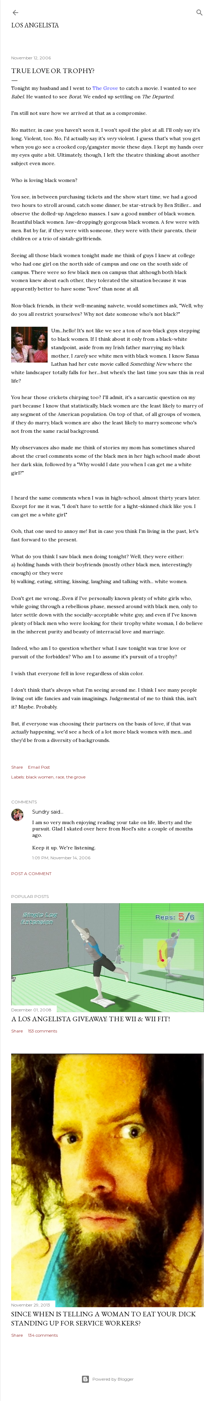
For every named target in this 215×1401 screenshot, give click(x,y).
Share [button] (17, 767)
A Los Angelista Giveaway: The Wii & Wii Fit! (90, 1018)
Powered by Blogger (107, 1379)
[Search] (199, 11)
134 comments (43, 1335)
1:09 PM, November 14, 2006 (61, 857)
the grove (75, 777)
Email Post (39, 767)
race (60, 777)
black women (40, 777)
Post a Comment (31, 873)
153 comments (42, 1031)
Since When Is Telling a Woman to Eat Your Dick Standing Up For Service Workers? (103, 1318)
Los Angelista (35, 25)
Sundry (40, 812)
